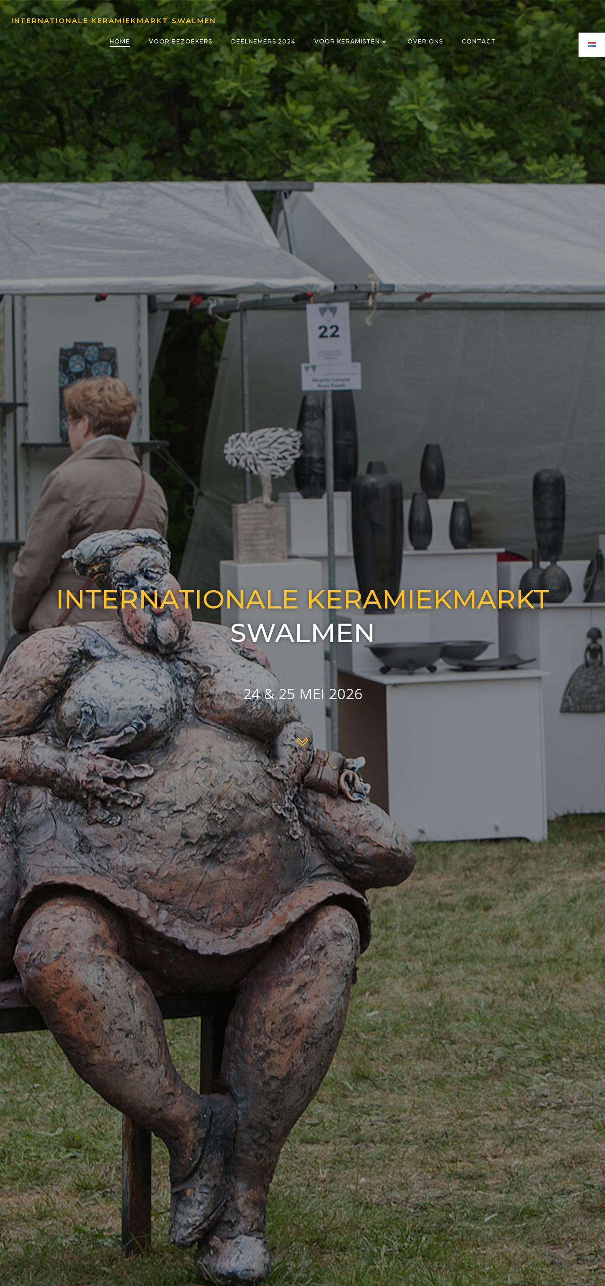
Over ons (425, 41)
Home (120, 41)
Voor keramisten (351, 41)
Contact (479, 41)
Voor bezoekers (180, 41)
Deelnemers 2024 (263, 41)
